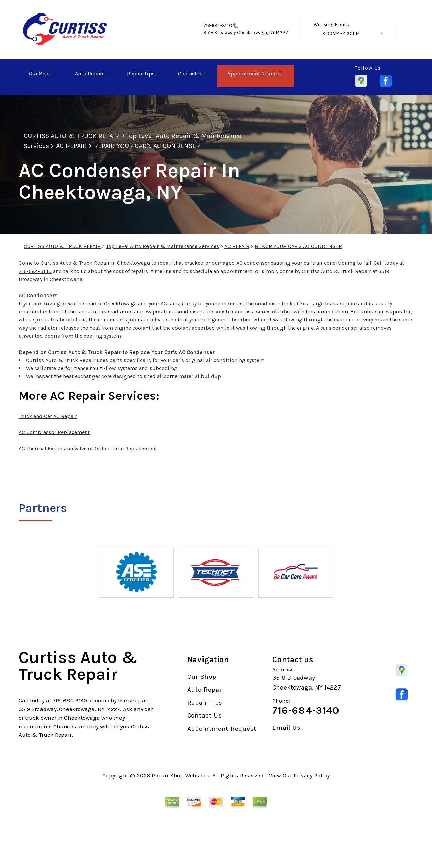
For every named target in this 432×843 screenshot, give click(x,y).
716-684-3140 (217, 25)
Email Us (286, 728)
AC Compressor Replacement (54, 432)
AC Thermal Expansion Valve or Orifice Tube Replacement (88, 448)
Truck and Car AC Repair (48, 416)
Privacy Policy (312, 775)
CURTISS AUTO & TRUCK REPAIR (71, 136)
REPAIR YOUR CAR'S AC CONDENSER (147, 146)
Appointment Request (254, 73)
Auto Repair (89, 73)
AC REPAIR (71, 146)
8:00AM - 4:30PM (341, 33)
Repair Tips (141, 73)
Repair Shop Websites (180, 775)
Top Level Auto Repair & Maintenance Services (162, 246)
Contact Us (191, 73)
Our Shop (40, 73)
